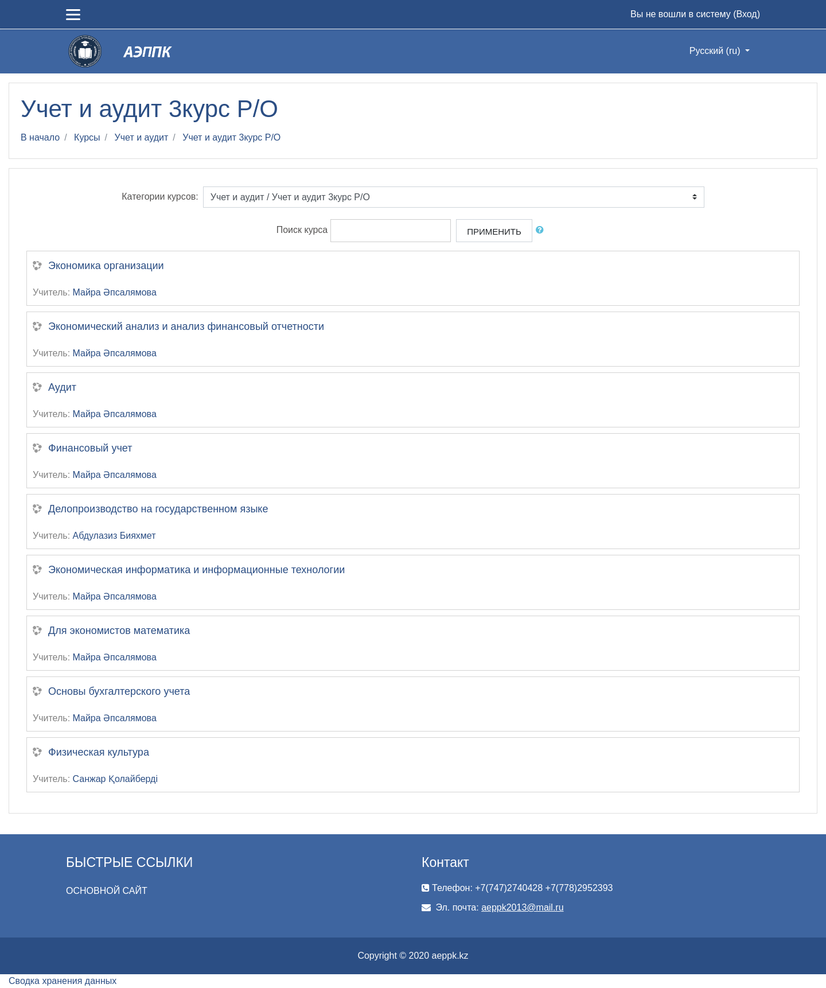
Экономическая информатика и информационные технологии (196, 569)
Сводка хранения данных (62, 981)
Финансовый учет (90, 448)
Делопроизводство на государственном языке (158, 509)
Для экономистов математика (119, 630)
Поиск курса (302, 230)
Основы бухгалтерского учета (119, 691)
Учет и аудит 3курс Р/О (231, 137)
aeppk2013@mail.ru (522, 907)
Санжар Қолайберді (115, 779)
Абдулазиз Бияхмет (114, 535)
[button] (542, 230)
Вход (746, 14)
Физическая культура (98, 752)
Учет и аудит (142, 137)
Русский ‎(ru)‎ (716, 51)
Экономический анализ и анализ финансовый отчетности (186, 326)
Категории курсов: (160, 196)
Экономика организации (106, 265)
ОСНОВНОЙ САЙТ (106, 891)
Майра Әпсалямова (115, 292)
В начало (40, 137)
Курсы (87, 137)
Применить (494, 231)
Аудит (62, 387)
